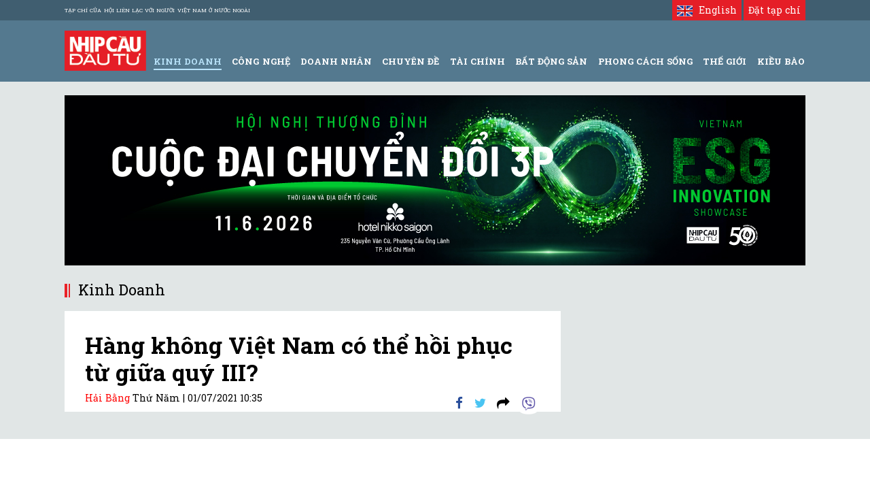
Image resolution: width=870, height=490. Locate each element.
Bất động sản (551, 61)
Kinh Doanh (188, 61)
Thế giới (724, 61)
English (706, 9)
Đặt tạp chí (774, 9)
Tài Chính (477, 61)
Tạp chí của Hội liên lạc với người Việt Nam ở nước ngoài (157, 10)
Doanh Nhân (336, 61)
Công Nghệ (261, 61)
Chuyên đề (410, 61)
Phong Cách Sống (645, 61)
